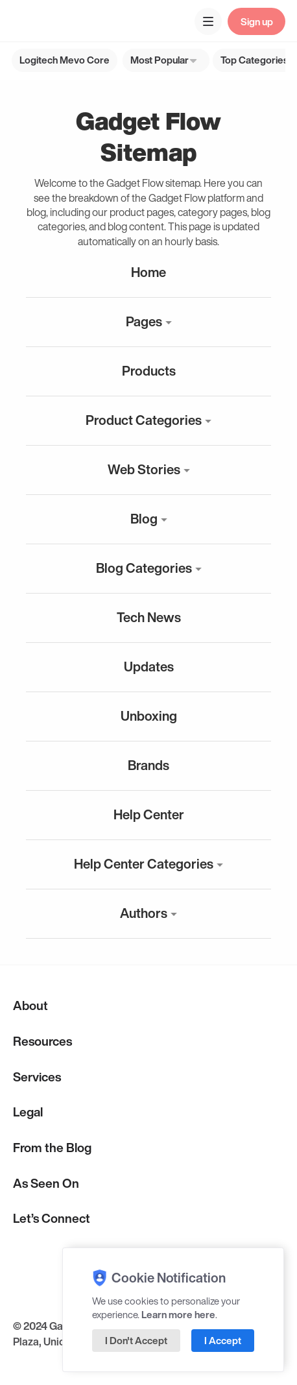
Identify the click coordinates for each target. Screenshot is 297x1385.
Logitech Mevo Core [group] (64, 60)
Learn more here (178, 1314)
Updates (149, 666)
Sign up (257, 21)
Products (149, 370)
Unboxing (149, 715)
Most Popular (159, 60)
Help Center (148, 814)
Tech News (149, 617)
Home (148, 272)
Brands (148, 765)
